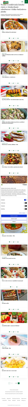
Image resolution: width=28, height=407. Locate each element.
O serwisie (3, 398)
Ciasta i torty (4, 53)
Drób (3, 165)
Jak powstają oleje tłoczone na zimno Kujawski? (14, 393)
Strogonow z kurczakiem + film (8, 235)
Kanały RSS (5, 400)
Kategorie (14, 400)
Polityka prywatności (16, 398)
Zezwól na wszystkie (14, 215)
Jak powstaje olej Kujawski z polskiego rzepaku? (14, 391)
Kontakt (18, 400)
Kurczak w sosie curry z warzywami (9, 370)
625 (16, 383)
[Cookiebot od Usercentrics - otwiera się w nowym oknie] (22, 184)
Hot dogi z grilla (5, 303)
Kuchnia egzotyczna (5, 98)
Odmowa (14, 221)
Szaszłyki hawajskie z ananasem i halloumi (10, 325)
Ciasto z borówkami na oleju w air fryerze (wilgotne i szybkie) (12, 55)
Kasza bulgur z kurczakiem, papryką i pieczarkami (12, 167)
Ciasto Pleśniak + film (6, 348)
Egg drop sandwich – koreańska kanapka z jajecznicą (13, 99)
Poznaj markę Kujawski (14, 389)
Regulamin (9, 398)
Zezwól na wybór (14, 218)
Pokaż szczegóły (22, 212)
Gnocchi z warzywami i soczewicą (8, 258)
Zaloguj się (23, 400)
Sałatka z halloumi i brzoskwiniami (9, 32)
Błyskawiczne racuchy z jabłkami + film (10, 144)
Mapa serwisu (23, 398)
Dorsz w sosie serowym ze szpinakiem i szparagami (12, 280)
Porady (9, 400)
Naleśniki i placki (5, 143)
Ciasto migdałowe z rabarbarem (8, 77)
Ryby (3, 279)
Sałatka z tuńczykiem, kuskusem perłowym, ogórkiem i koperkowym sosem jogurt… (13, 122)
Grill (3, 324)
